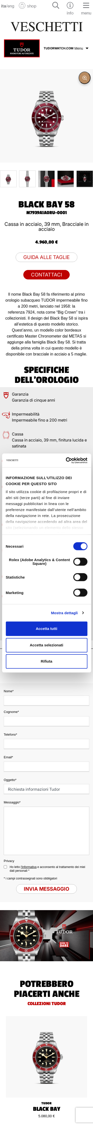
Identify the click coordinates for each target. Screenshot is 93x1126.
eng (10, 5)
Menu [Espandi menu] (81, 48)
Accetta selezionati (46, 645)
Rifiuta (46, 661)
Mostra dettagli (64, 613)
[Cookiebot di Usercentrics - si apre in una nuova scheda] (66, 460)
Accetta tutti (46, 628)
